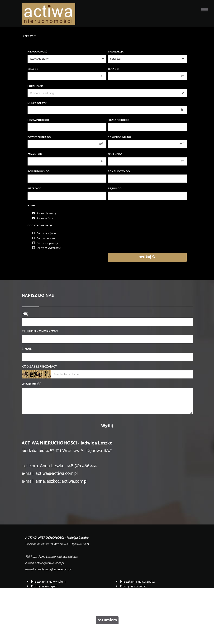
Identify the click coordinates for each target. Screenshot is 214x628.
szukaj (147, 257)
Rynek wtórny (42, 219)
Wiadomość (31, 384)
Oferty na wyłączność (46, 248)
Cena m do (115, 154)
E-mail (27, 349)
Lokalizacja (35, 86)
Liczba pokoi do (118, 120)
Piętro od (34, 188)
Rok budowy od (39, 171)
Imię (25, 314)
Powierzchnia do (119, 137)
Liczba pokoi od (38, 120)
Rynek (32, 206)
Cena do (113, 69)
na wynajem (48, 582)
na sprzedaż (137, 582)
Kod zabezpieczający (39, 366)
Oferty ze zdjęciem (45, 233)
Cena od (33, 69)
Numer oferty (37, 103)
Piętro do (115, 188)
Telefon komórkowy (40, 331)
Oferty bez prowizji (45, 243)
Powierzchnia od (39, 137)
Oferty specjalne (43, 238)
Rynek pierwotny (44, 214)
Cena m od (35, 154)
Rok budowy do (119, 171)
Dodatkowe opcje (40, 225)
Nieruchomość (37, 52)
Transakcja (116, 52)
